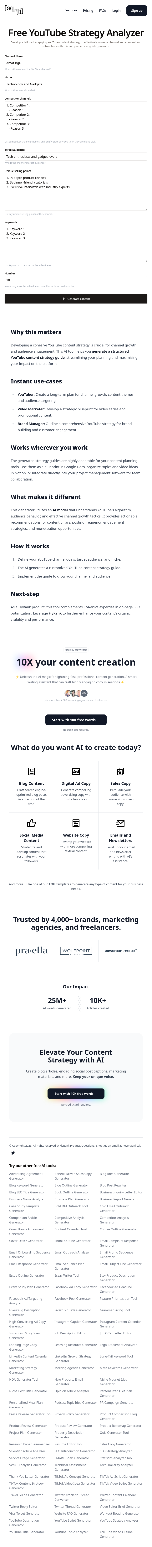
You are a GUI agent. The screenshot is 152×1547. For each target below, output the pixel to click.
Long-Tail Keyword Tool (116, 1355)
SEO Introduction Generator (74, 1450)
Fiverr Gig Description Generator (25, 1311)
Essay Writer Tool (66, 1274)
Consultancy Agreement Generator (26, 1230)
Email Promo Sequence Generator (116, 1253)
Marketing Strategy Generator (23, 1369)
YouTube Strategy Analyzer (119, 1519)
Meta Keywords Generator (119, 1367)
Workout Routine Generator (120, 1512)
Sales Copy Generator (115, 1443)
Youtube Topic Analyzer (71, 1531)
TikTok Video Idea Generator (74, 1482)
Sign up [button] (137, 10)
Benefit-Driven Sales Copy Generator (73, 1175)
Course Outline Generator (118, 1228)
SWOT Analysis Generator (27, 1464)
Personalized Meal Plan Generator (26, 1403)
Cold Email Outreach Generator (114, 1207)
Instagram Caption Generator (75, 1320)
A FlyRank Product (68, 1144)
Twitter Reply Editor (23, 1505)
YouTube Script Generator (73, 1519)
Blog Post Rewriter (113, 1184)
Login (115, 10)
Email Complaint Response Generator (119, 1242)
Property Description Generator (69, 1433)
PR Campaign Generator (117, 1401)
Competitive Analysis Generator (69, 1218)
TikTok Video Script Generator (121, 1482)
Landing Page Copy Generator (23, 1346)
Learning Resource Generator (75, 1344)
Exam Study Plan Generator (29, 1286)
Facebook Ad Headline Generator (116, 1288)
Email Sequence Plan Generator (69, 1265)
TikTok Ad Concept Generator (75, 1475)
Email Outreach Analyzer (72, 1251)
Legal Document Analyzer (118, 1344)
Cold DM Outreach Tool (71, 1205)
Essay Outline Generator (26, 1274)
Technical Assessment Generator (70, 1466)
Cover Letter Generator (26, 1240)
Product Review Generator (28, 1424)
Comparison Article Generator (23, 1218)
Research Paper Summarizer (29, 1443)
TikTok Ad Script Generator (119, 1475)
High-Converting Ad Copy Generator (27, 1322)
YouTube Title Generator (26, 1531)
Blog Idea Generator (114, 1173)
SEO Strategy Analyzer (116, 1450)
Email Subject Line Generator (121, 1263)
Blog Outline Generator (71, 1184)
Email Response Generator (28, 1263)
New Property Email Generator (68, 1380)
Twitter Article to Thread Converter (71, 1496)
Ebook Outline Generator (72, 1240)
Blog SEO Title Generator (27, 1191)
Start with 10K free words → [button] (76, 718)
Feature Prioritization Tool (118, 1297)
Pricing (83, 10)
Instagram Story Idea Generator (24, 1334)
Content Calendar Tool (70, 1228)
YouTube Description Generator (24, 1521)
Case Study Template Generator (24, 1207)
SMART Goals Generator (71, 1457)
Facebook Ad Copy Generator (75, 1286)
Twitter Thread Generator (72, 1505)
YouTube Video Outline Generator (116, 1533)
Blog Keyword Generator (27, 1184)
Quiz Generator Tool (114, 1431)
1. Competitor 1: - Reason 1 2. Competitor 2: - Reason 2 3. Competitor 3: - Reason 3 (76, 119)
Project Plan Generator (25, 1431)
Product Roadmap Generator (120, 1424)
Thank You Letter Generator (29, 1475)
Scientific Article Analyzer (27, 1450)
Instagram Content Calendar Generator (120, 1322)
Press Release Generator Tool (30, 1413)
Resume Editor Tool (68, 1443)
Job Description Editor (70, 1332)
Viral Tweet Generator (25, 1512)
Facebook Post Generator (72, 1297)
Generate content (76, 298)
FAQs (99, 10)
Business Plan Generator (72, 1198)
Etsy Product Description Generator (117, 1276)
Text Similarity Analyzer (116, 1464)
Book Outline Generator (71, 1191)
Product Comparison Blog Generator (118, 1415)
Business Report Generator (119, 1198)
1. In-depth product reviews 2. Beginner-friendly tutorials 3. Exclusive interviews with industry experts (76, 191)
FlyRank (55, 612)
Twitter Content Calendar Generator (118, 1496)
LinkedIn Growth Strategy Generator (72, 1357)
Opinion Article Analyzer (71, 1390)
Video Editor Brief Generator (120, 1505)
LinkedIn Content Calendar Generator (28, 1357)
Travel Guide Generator (26, 1494)
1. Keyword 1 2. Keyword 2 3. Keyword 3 (76, 242)
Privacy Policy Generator (71, 1413)
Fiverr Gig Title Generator (72, 1309)
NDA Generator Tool (23, 1378)
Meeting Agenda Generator (74, 1367)
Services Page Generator (27, 1457)
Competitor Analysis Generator (114, 1218)
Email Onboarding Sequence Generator (29, 1253)
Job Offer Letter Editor (116, 1332)
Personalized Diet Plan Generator (116, 1392)
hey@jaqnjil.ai (131, 1144)
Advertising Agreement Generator (26, 1175)
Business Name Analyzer (27, 1198)
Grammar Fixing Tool (115, 1309)
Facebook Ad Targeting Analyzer (25, 1299)
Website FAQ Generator (71, 1512)
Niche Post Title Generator (28, 1390)
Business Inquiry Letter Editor (121, 1191)
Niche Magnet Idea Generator (113, 1380)
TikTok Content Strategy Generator (26, 1484)
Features (63, 10)
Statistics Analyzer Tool (116, 1457)
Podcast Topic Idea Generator (75, 1401)
